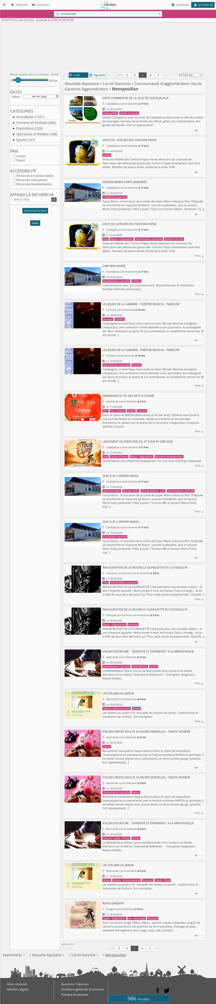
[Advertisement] (108, 46)
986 (138, 998)
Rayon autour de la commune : (30, 74)
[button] (35, 212)
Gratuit (20, 157)
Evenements (12, 955)
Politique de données (74, 995)
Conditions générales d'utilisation (82, 989)
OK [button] (54, 200)
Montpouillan (115, 955)
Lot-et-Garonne (117, 83)
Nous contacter (17, 984)
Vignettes (97, 75)
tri (180, 75)
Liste (74, 75)
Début (16, 97)
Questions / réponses (75, 984)
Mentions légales (18, 989)
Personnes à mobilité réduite (35, 176)
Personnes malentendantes (34, 185)
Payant (20, 161)
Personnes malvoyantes (31, 181)
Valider (35, 223)
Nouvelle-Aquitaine (82, 83)
